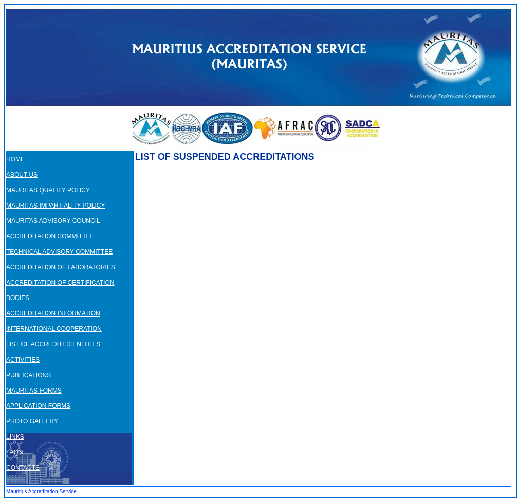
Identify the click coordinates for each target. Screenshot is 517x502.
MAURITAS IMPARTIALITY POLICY (55, 205)
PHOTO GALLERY (32, 421)
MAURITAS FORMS (34, 390)
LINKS (15, 436)
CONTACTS (23, 467)
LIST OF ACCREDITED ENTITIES (53, 344)
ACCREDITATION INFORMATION (53, 313)
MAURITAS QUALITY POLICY (48, 190)
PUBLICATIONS (28, 375)
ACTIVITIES (23, 359)
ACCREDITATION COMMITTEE (50, 236)
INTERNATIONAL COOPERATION (54, 328)
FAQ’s (14, 452)
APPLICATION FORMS (38, 406)
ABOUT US (22, 174)
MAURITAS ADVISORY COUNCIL (53, 221)
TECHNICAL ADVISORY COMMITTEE (59, 251)
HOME (15, 159)
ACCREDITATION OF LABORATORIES (60, 267)
